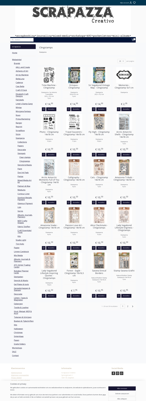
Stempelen (18, 277)
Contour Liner (24, 194)
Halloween (18, 328)
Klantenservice (16, 373)
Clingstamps (24, 161)
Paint (20, 169)
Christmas (18, 332)
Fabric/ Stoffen (24, 226)
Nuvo (18, 115)
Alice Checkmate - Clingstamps (99, 226)
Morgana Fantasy (23, 111)
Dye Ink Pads (23, 172)
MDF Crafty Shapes (22, 222)
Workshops (17, 348)
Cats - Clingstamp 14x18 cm (99, 178)
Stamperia (20, 138)
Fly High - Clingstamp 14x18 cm (99, 133)
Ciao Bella (20, 86)
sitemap (79, 397)
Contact (15, 355)
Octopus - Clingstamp (74, 86)
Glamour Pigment (25, 203)
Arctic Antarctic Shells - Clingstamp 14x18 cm (124, 134)
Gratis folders (20, 344)
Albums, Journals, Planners (25, 216)
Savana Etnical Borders (99, 271)
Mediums (21, 190)
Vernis (20, 211)
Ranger (19, 123)
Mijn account (126, 2)
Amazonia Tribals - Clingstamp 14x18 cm (124, 178)
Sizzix (18, 134)
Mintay (19, 107)
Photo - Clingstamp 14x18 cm (49, 133)
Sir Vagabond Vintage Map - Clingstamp (99, 86)
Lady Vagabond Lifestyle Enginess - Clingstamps (124, 228)
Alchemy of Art (22, 71)
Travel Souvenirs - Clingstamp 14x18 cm (74, 133)
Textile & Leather (21, 307)
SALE (14, 351)
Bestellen (51, 109)
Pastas (20, 176)
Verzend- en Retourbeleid (20, 380)
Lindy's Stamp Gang (24, 103)
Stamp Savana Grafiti (124, 270)
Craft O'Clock (21, 90)
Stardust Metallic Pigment (25, 198)
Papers (21, 146)
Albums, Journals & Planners (22, 260)
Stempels (21, 153)
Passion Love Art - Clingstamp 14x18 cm (74, 226)
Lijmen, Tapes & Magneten (21, 299)
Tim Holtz (20, 244)
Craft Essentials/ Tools (25, 231)
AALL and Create (23, 67)
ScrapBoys (20, 130)
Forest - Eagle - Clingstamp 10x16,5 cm (74, 273)
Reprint (19, 126)
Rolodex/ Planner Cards (21, 272)
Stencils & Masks (25, 165)
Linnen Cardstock (21, 251)
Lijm (19, 207)
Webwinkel (16, 59)
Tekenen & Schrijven (22, 317)
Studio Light (21, 240)
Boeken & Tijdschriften (24, 321)
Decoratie (22, 149)
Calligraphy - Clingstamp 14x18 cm (74, 178)
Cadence (19, 82)
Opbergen (18, 304)
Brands (17, 63)
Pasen (16, 340)
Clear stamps (25, 157)
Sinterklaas (18, 336)
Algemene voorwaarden (20, 375)
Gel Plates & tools (21, 284)
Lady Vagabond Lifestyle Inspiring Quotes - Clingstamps (49, 274)
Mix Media (18, 255)
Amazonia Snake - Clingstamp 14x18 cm (49, 226)
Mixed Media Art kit (24, 181)
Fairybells (20, 100)
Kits (19, 236)
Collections (22, 142)
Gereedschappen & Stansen (22, 289)
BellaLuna (20, 79)
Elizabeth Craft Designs (22, 95)
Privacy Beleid (16, 378)
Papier (17, 247)
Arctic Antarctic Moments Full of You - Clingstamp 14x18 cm (49, 181)
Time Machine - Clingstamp (49, 86)
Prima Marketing (23, 119)
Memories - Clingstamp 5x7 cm (124, 86)
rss (84, 397)
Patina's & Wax (24, 186)
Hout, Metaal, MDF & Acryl (23, 312)
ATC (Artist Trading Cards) (22, 266)
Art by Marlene (22, 75)
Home (14, 53)
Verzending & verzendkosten (21, 383)
